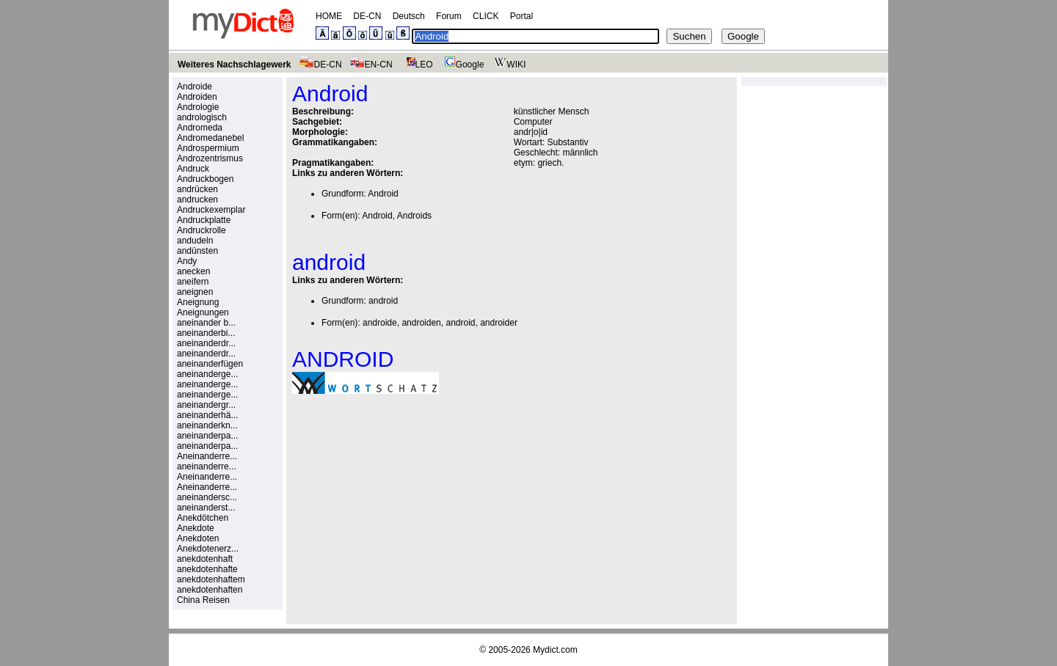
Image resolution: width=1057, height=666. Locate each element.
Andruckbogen (205, 179)
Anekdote (195, 528)
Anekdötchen (202, 518)
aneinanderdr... (206, 343)
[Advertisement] (415, 507)
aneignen (195, 292)
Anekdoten (198, 538)
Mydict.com (555, 650)
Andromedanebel (210, 138)
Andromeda (199, 127)
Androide (194, 86)
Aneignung (198, 302)
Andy (187, 261)
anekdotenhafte (207, 569)
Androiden (197, 97)
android (383, 301)
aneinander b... (206, 323)
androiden (421, 323)
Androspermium (208, 148)
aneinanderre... (206, 466)
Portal (521, 16)
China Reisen (203, 600)
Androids (414, 216)
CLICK (485, 16)
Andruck (193, 169)
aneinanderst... (206, 507)
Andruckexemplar (211, 210)
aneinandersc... (207, 497)
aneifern (192, 282)
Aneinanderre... (207, 456)
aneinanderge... (207, 374)
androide (380, 323)
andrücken (197, 189)
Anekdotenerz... (208, 549)
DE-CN (367, 16)
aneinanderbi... (206, 333)
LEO (416, 64)
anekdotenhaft (205, 559)
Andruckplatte (203, 220)
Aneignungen (203, 312)
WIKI (508, 64)
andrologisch (202, 117)
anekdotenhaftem (211, 579)
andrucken (197, 199)
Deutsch (409, 16)
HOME (329, 16)
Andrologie (198, 107)
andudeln (195, 240)
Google (462, 64)
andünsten (197, 251)
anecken (193, 271)
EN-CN (371, 64)
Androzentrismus (210, 158)
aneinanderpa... (207, 436)
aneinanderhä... (207, 415)
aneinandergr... (206, 405)
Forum (449, 16)
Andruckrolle (201, 230)
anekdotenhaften (209, 590)
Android (383, 194)
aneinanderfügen (210, 364)
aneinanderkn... (207, 425)
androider (498, 323)
